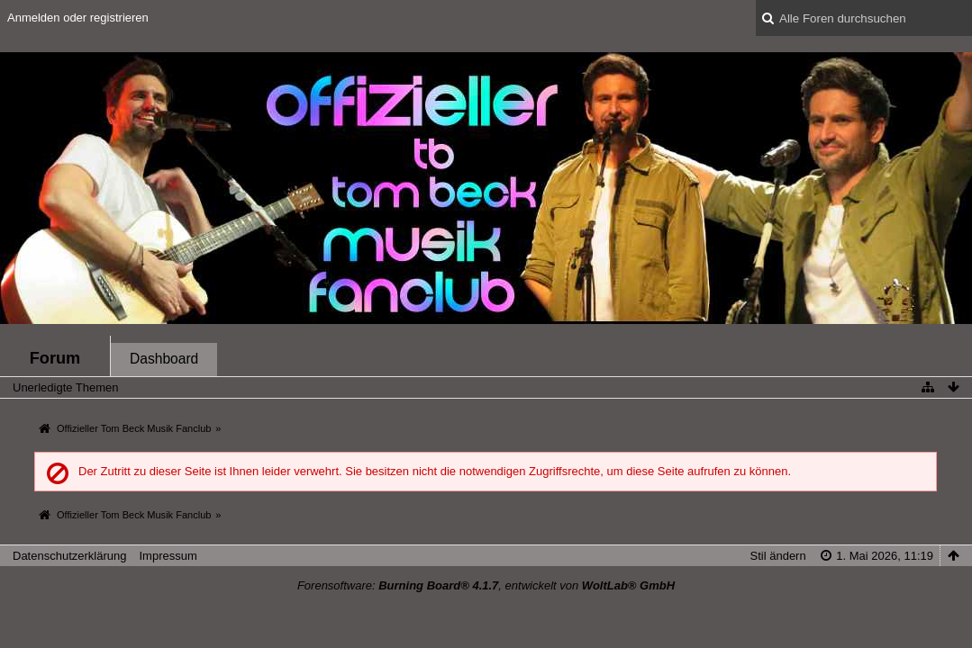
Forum (55, 358)
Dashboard (164, 358)
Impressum (167, 555)
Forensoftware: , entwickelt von (486, 585)
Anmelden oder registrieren (78, 17)
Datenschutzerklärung (69, 555)
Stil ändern (778, 555)
